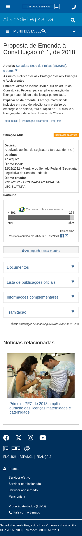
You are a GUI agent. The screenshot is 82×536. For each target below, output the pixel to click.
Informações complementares (33, 297)
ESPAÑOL (26, 457)
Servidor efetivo (20, 477)
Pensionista (17, 496)
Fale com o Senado (24, 512)
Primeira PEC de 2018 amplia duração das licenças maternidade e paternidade (40, 408)
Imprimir (56, 120)
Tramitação (16, 312)
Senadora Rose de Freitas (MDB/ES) (41, 65)
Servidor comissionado (25, 484)
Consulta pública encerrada (41, 208)
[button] (41, 31)
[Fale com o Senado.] (74, 7)
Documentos (18, 267)
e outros (9, 70)
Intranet (11, 469)
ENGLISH (9, 457)
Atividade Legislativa (28, 19)
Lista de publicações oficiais (31, 282)
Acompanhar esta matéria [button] (41, 251)
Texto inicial (10, 120)
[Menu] (8, 6)
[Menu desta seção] (7, 31)
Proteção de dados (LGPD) (27, 506)
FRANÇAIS (44, 457)
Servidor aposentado (23, 490)
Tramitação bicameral (35, 120)
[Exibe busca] (73, 20)
